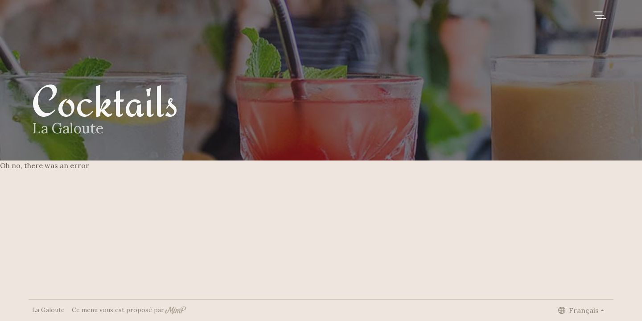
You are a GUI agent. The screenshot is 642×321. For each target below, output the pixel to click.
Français (578, 310)
